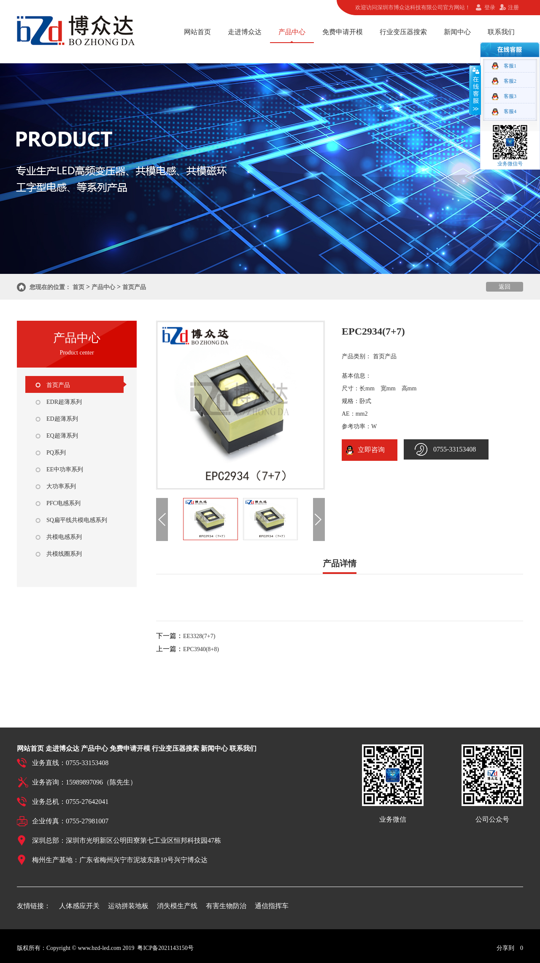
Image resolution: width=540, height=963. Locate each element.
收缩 (475, 90)
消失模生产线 (177, 905)
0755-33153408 (454, 449)
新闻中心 (457, 31)
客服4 (510, 111)
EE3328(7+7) (199, 636)
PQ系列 (56, 452)
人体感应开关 (79, 905)
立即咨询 (369, 449)
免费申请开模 (342, 31)
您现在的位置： (50, 287)
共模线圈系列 (64, 554)
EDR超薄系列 (64, 402)
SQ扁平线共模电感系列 (76, 520)
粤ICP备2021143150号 (165, 948)
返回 (504, 287)
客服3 (510, 96)
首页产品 (134, 287)
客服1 (510, 66)
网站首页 (197, 31)
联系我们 (501, 31)
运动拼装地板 (128, 905)
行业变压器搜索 (403, 31)
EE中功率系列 (64, 469)
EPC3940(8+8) (201, 649)
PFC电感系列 (63, 503)
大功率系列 (61, 486)
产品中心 (291, 31)
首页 (78, 287)
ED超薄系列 (62, 419)
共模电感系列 (64, 537)
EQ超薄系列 (62, 436)
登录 (489, 7)
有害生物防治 (226, 905)
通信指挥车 (272, 905)
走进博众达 (245, 31)
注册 (513, 7)
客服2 (510, 81)
